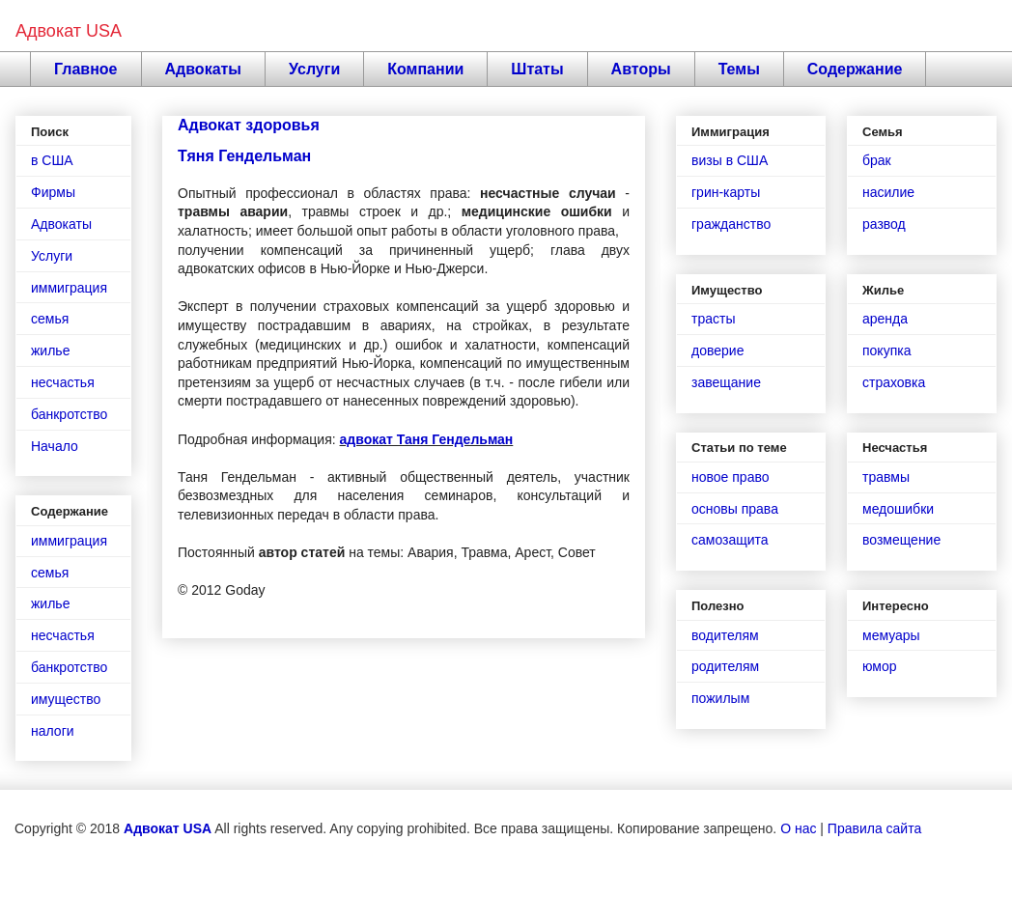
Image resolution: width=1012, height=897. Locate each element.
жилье (50, 350)
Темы (739, 69)
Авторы (641, 69)
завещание (726, 382)
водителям (725, 635)
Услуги (314, 69)
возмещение (901, 539)
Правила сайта (874, 828)
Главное (86, 69)
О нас (798, 828)
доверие (717, 350)
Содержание (855, 69)
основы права (734, 509)
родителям (725, 666)
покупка (886, 350)
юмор (879, 666)
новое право (730, 477)
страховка (893, 382)
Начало (54, 446)
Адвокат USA (68, 31)
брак (876, 160)
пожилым (720, 698)
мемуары (891, 635)
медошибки (898, 509)
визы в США (729, 160)
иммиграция (69, 287)
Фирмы (53, 192)
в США (52, 160)
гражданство (731, 224)
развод (884, 224)
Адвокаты (203, 69)
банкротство (69, 414)
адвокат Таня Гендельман (427, 439)
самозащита (730, 539)
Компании (425, 69)
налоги (52, 731)
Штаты (537, 69)
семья (50, 318)
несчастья (63, 382)
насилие (888, 192)
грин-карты (725, 192)
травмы (886, 477)
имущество (65, 699)
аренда (885, 318)
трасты (713, 318)
